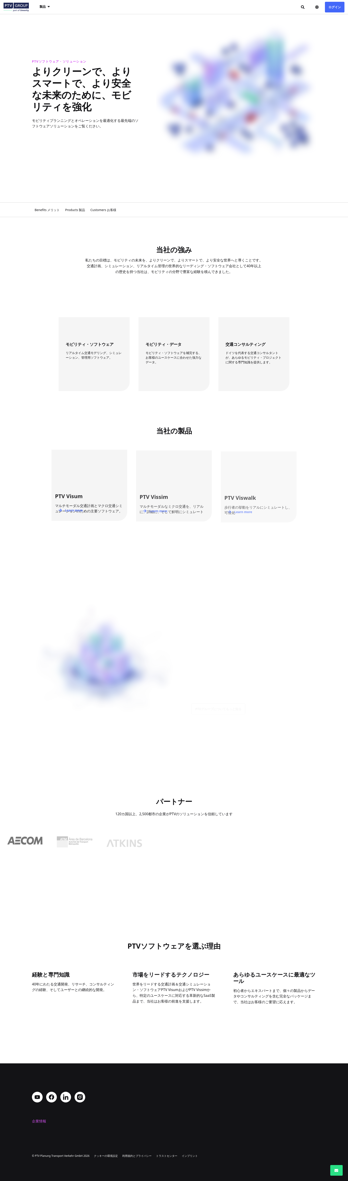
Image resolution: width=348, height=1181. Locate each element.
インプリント (190, 1156)
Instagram (80, 1067)
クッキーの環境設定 (106, 1156)
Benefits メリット (47, 210)
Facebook (51, 1067)
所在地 (37, 1106)
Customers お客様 (103, 210)
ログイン (334, 7)
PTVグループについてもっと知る (218, 712)
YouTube (37, 1067)
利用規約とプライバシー (137, 1156)
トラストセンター (166, 1156)
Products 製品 (75, 210)
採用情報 (39, 1114)
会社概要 (39, 1099)
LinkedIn (65, 1067)
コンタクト (41, 1121)
